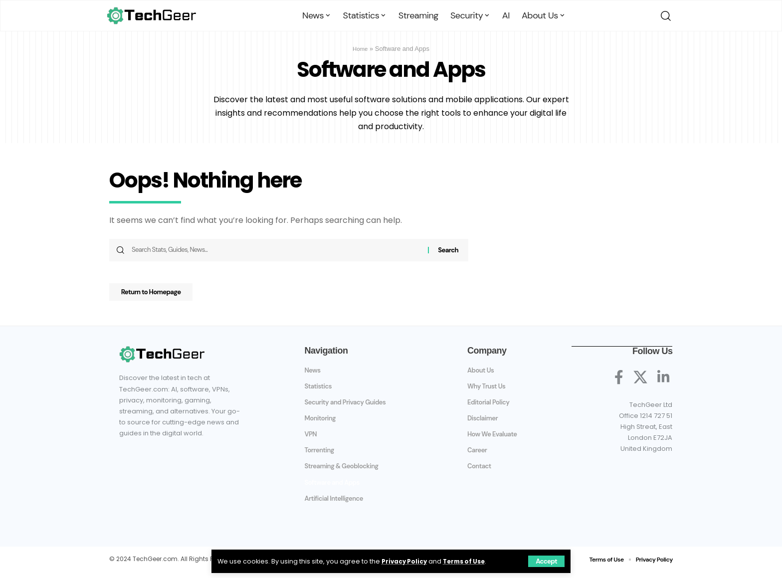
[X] (640, 382)
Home (360, 48)
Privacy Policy (406, 561)
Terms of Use (469, 561)
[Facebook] (619, 382)
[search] (664, 15)
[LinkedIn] (663, 382)
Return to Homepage (161, 295)
